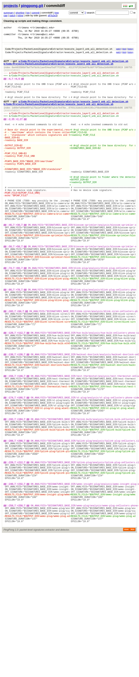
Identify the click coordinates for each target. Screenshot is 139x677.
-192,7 (12, 498)
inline (20, 15)
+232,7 (21, 576)
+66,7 (19, 315)
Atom (126, 630)
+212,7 (21, 550)
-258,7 (12, 602)
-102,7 (12, 367)
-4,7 (10, 86)
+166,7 (21, 471)
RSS (132, 630)
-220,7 (12, 550)
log (28, 12)
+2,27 (19, 134)
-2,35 (11, 134)
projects (11, 6)
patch (13, 15)
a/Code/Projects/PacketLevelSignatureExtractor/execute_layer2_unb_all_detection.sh (73, 65)
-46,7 (11, 263)
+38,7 (19, 263)
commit (35, 12)
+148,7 (21, 445)
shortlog (20, 12)
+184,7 (21, 498)
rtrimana (23, 28)
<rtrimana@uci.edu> (42, 28)
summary (9, 12)
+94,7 (20, 367)
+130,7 (21, 419)
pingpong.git (32, 6)
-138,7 (12, 419)
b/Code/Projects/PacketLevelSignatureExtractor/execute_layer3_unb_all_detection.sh (58, 117)
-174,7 (12, 471)
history (130, 51)
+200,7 (21, 524)
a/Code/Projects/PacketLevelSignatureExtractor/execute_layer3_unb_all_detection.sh (73, 113)
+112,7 (21, 393)
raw (6, 15)
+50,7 (19, 289)
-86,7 (11, 341)
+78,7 (19, 341)
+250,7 (21, 602)
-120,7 (12, 393)
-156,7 (12, 445)
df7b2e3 (52, 15)
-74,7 (11, 315)
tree (57, 12)
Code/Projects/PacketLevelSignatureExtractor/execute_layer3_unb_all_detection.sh (58, 55)
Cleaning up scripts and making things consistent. (33, 21)
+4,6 (17, 86)
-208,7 (12, 524)
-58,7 (11, 289)
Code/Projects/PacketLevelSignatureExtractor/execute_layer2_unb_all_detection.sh (58, 51)
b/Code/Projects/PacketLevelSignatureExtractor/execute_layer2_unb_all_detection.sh (58, 68)
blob (124, 51)
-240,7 (12, 576)
